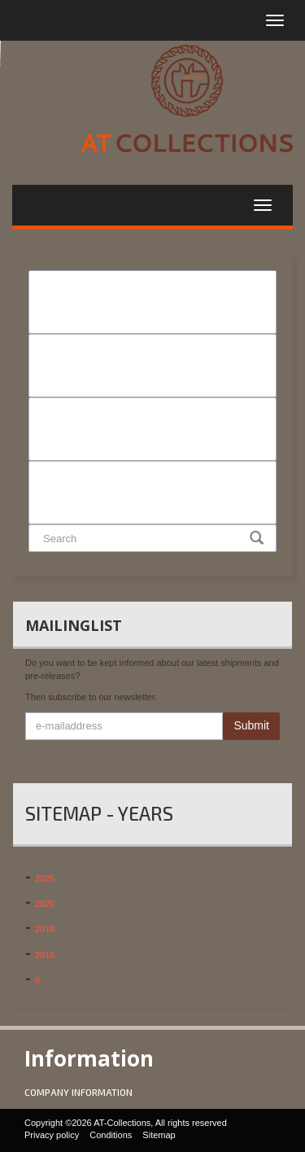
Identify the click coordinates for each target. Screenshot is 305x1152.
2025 (44, 878)
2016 (44, 955)
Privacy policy (51, 1135)
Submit (251, 725)
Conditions (110, 1135)
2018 (44, 929)
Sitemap (158, 1135)
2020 (44, 904)
